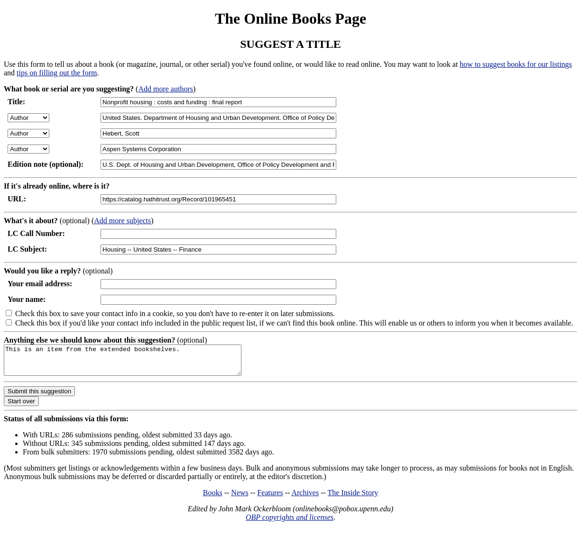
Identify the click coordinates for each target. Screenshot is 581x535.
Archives (305, 498)
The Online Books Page (290, 18)
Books (212, 498)
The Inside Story (353, 498)
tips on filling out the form (57, 73)
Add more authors (165, 89)
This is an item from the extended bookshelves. (137, 363)
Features (270, 498)
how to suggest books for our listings (516, 64)
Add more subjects (122, 221)
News (239, 498)
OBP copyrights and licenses (289, 523)
